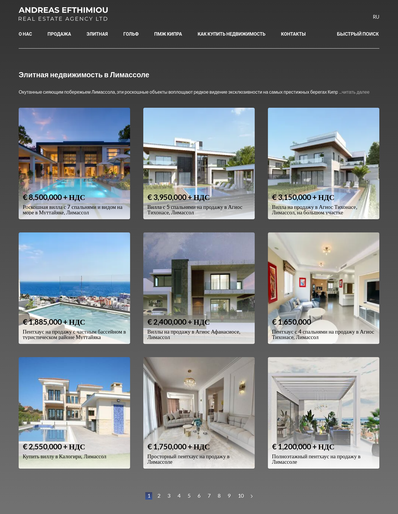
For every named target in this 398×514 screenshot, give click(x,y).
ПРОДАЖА (59, 33)
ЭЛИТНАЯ (97, 33)
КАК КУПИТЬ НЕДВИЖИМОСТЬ (231, 33)
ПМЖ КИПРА (168, 33)
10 (241, 495)
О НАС (25, 33)
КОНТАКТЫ (293, 33)
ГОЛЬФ (131, 33)
